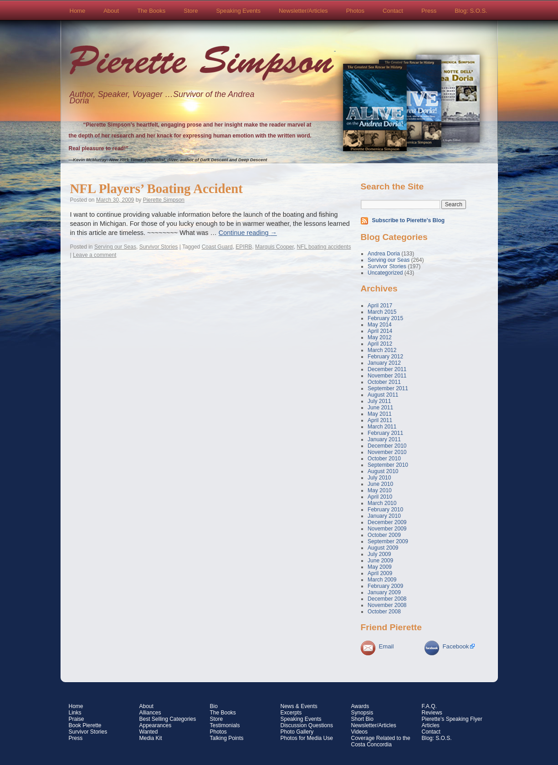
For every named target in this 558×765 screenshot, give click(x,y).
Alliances (150, 712)
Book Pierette (85, 725)
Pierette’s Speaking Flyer (452, 719)
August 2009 (383, 548)
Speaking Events (238, 10)
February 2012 (385, 356)
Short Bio (362, 719)
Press (428, 10)
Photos (355, 10)
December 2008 (387, 599)
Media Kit (150, 738)
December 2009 (387, 522)
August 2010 (383, 471)
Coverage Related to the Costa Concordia (380, 741)
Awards (360, 706)
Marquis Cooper (274, 247)
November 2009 (387, 528)
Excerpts (291, 712)
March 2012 (382, 350)
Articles (431, 725)
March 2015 (382, 312)
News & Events (299, 706)
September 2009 (388, 541)
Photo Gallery (297, 732)
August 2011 (383, 395)
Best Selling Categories (167, 719)
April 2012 (380, 344)
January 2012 (384, 363)
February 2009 (385, 586)
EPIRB (243, 247)
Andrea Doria (384, 253)
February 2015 (385, 318)
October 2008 (384, 611)
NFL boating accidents (324, 247)
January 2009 (384, 592)
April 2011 (380, 420)
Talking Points (227, 738)
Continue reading (248, 232)
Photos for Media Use (307, 738)
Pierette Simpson (202, 64)
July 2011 (379, 401)
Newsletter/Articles (303, 10)
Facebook (456, 646)
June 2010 (380, 484)
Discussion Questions (307, 725)
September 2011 (388, 388)
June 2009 (380, 560)
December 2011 (387, 369)
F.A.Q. (429, 706)
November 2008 (387, 605)
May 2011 (380, 414)
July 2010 (379, 477)
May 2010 (380, 490)
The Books (151, 10)
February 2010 (385, 509)
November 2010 (387, 452)
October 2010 (384, 458)
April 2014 (380, 331)
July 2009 (379, 554)
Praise (76, 719)
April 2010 (380, 497)
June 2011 (380, 407)
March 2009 (382, 579)
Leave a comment (94, 255)
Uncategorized (385, 273)
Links (75, 712)
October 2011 (384, 382)
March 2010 (382, 503)
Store (191, 10)
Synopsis (362, 712)
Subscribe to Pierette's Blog (408, 220)
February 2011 (385, 433)
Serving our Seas (115, 247)
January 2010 (384, 516)
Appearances (155, 725)
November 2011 (387, 375)
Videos (359, 732)
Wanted (148, 732)
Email (386, 646)
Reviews (432, 712)
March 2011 (382, 426)
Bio (214, 706)
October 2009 (384, 535)
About (111, 10)
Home (78, 10)
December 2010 (387, 446)
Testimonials (225, 725)
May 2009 (380, 567)
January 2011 (384, 439)
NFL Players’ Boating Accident (156, 188)
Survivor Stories (158, 247)
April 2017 (380, 305)
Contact (393, 10)
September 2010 (388, 465)
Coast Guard (217, 247)
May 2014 (380, 324)
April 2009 (380, 573)
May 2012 (380, 337)
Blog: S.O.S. (471, 10)
